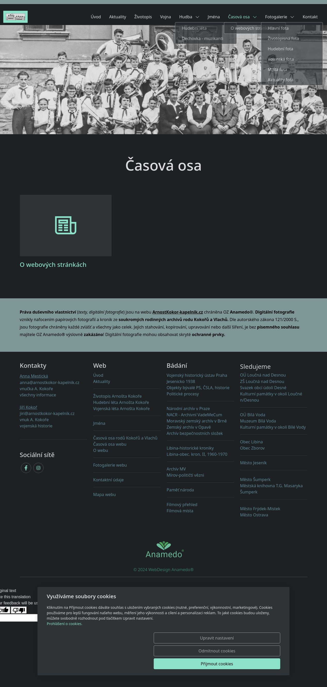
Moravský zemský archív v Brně (197, 421)
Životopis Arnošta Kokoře (117, 396)
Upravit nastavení (152, 664)
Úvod (96, 17)
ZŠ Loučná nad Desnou (262, 381)
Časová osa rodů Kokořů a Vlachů (125, 438)
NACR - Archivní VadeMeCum (194, 415)
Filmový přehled (182, 504)
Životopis (143, 17)
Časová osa (242, 17)
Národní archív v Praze (188, 408)
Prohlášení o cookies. (64, 649)
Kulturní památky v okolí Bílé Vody (273, 427)
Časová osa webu (110, 444)
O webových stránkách (53, 264)
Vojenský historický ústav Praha (197, 375)
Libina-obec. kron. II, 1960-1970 (200, 456)
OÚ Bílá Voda (252, 415)
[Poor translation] (19, 610)
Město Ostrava (254, 515)
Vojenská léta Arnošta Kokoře (121, 408)
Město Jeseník (253, 463)
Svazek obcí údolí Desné (263, 387)
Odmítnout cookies (204, 664)
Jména (214, 17)
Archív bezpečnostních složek (195, 433)
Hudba (189, 17)
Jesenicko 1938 (181, 381)
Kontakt (310, 17)
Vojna (165, 17)
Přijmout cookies (255, 664)
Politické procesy (183, 394)
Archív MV (176, 469)
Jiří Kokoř (28, 407)
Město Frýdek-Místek (260, 509)
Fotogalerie (279, 17)
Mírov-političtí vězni (200, 477)
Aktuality (117, 17)
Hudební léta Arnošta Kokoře (121, 402)
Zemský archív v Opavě (189, 427)
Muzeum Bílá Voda (258, 421)
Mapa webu (104, 494)
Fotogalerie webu (110, 465)
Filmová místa (180, 511)
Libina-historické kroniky (190, 448)
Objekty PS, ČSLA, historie (198, 387)
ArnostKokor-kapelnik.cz (177, 312)
